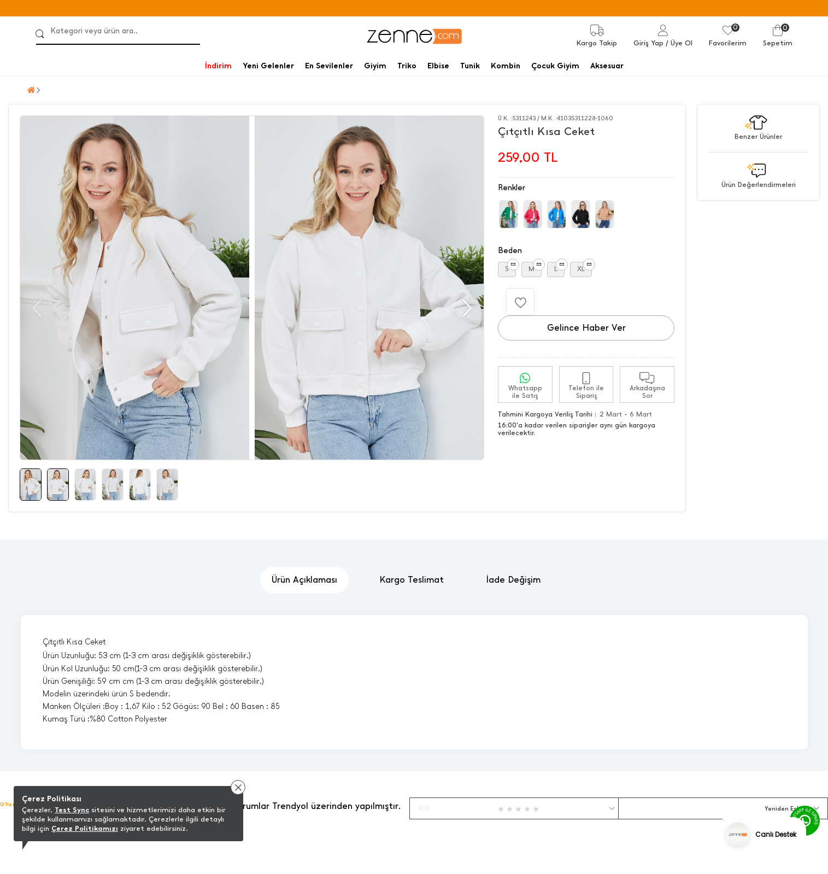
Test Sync (72, 810)
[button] (466, 308)
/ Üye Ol (679, 43)
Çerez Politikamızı (84, 828)
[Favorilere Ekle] (520, 301)
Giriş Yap (648, 43)
